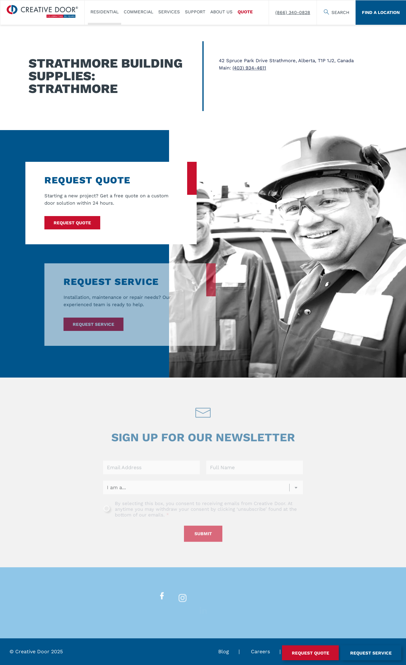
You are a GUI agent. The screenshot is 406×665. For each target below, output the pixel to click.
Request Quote (72, 222)
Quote (245, 11)
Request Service (85, 324)
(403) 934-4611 (249, 68)
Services (169, 11)
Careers (260, 652)
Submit (203, 541)
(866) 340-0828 (292, 12)
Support (195, 11)
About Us (221, 11)
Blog (223, 652)
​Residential (104, 11)
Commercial (138, 11)
